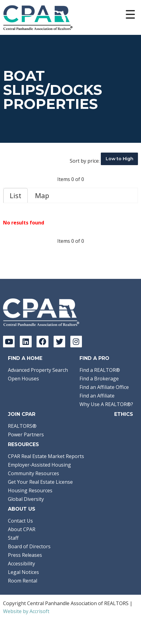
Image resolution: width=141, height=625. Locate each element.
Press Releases (25, 555)
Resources (23, 444)
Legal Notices (23, 572)
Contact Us (20, 520)
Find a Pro (94, 358)
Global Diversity (26, 499)
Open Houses (23, 378)
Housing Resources (30, 490)
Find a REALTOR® (99, 370)
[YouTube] (9, 341)
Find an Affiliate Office (104, 387)
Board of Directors (29, 546)
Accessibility (21, 563)
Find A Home (25, 358)
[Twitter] (59, 341)
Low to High (119, 158)
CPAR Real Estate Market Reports (46, 456)
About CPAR (21, 529)
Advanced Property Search (38, 370)
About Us (21, 509)
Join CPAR (21, 414)
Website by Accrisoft (26, 611)
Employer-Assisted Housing (39, 464)
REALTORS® (22, 426)
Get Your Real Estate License (40, 482)
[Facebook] (42, 341)
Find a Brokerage (99, 378)
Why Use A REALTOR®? (106, 404)
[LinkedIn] (25, 341)
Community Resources (33, 473)
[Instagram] (76, 341)
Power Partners (26, 434)
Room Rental (22, 580)
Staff (13, 537)
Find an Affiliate (97, 395)
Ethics (123, 414)
